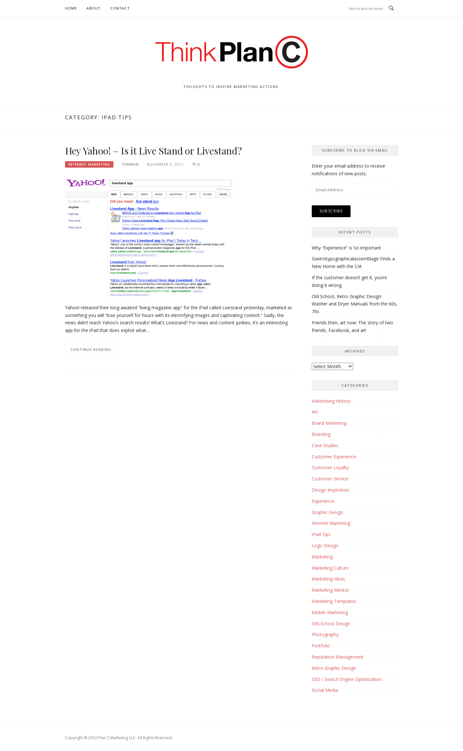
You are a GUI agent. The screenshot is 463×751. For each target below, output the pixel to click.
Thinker (130, 164)
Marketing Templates (334, 601)
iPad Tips (321, 534)
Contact (119, 8)
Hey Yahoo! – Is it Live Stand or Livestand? (153, 150)
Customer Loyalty (330, 467)
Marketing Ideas (328, 579)
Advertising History (331, 401)
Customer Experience (334, 457)
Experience (323, 501)
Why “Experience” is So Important (346, 248)
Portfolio (321, 646)
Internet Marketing (89, 164)
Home (71, 8)
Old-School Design (331, 624)
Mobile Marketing (330, 612)
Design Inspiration (330, 490)
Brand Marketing (329, 423)
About (94, 8)
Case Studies (325, 445)
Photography (325, 634)
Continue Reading (91, 349)
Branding (321, 434)
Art (315, 412)
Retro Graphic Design (334, 668)
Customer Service (330, 479)
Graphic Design (327, 512)
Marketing (322, 557)
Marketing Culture (330, 568)
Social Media (325, 690)
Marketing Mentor (330, 590)
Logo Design (325, 545)
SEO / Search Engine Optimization (347, 679)
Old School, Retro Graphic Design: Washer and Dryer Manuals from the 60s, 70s (355, 304)
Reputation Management (338, 657)
